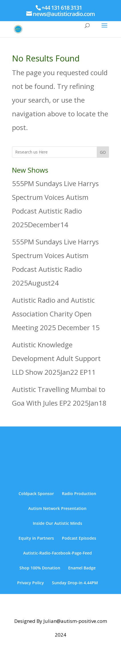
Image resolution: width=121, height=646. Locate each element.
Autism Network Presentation (57, 508)
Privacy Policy (30, 582)
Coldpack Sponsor (36, 493)
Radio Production (79, 493)
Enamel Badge (82, 568)
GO (103, 152)
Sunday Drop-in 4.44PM (75, 582)
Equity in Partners (36, 538)
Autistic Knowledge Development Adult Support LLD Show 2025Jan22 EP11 (56, 358)
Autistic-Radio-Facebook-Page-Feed (57, 553)
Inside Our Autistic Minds (57, 523)
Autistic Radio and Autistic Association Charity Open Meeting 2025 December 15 (56, 313)
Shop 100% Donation (39, 568)
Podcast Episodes (79, 538)
